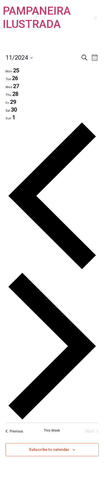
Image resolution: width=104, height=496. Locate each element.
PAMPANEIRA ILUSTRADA (37, 17)
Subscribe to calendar (49, 449)
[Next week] (52, 419)
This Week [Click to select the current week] (52, 430)
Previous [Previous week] (14, 431)
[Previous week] (52, 268)
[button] (95, 17)
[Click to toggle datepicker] (19, 57)
